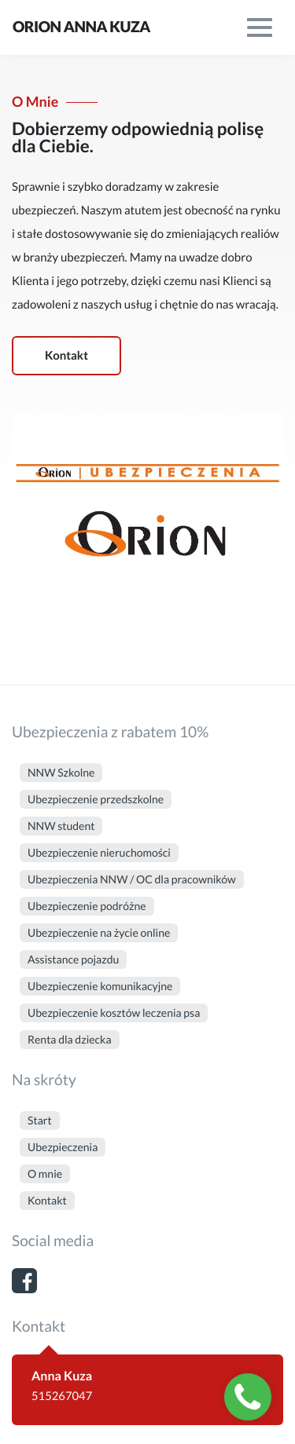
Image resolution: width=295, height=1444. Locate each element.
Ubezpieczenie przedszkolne (96, 799)
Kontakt (66, 356)
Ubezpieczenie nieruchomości (99, 852)
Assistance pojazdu (73, 959)
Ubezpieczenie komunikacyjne (100, 986)
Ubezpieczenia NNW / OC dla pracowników (132, 879)
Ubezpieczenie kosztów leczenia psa (114, 1012)
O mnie (45, 1173)
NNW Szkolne (61, 772)
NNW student (61, 825)
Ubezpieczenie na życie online (99, 932)
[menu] (259, 27)
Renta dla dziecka (70, 1039)
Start (40, 1120)
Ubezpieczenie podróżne (87, 905)
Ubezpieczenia (63, 1146)
